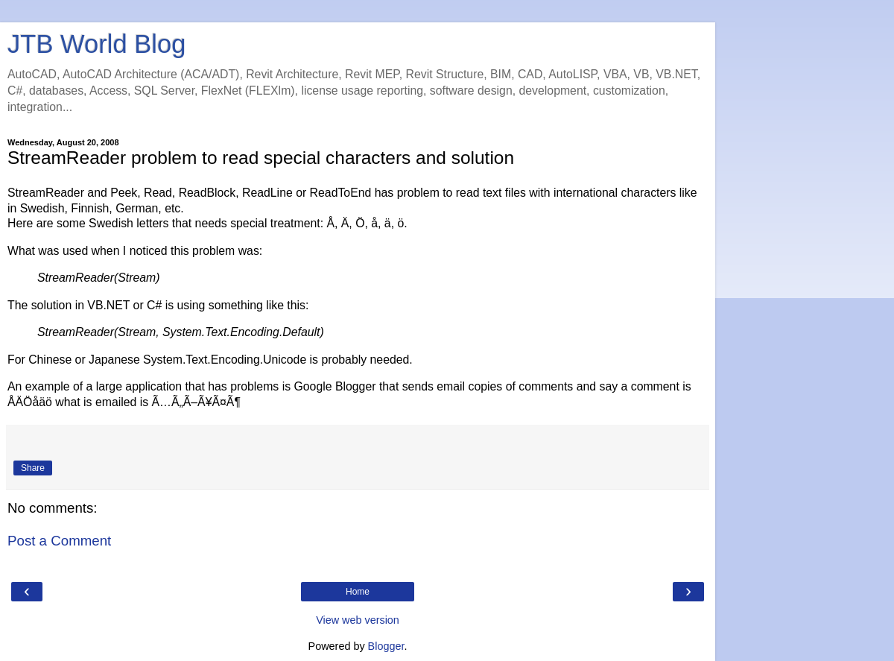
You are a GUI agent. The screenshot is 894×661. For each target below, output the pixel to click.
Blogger (386, 646)
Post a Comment (59, 540)
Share (33, 468)
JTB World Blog (96, 44)
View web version (357, 620)
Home (358, 591)
